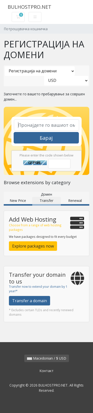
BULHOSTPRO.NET (29, 6)
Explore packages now (33, 246)
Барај (46, 138)
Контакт (46, 370)
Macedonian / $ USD (46, 358)
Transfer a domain (29, 300)
